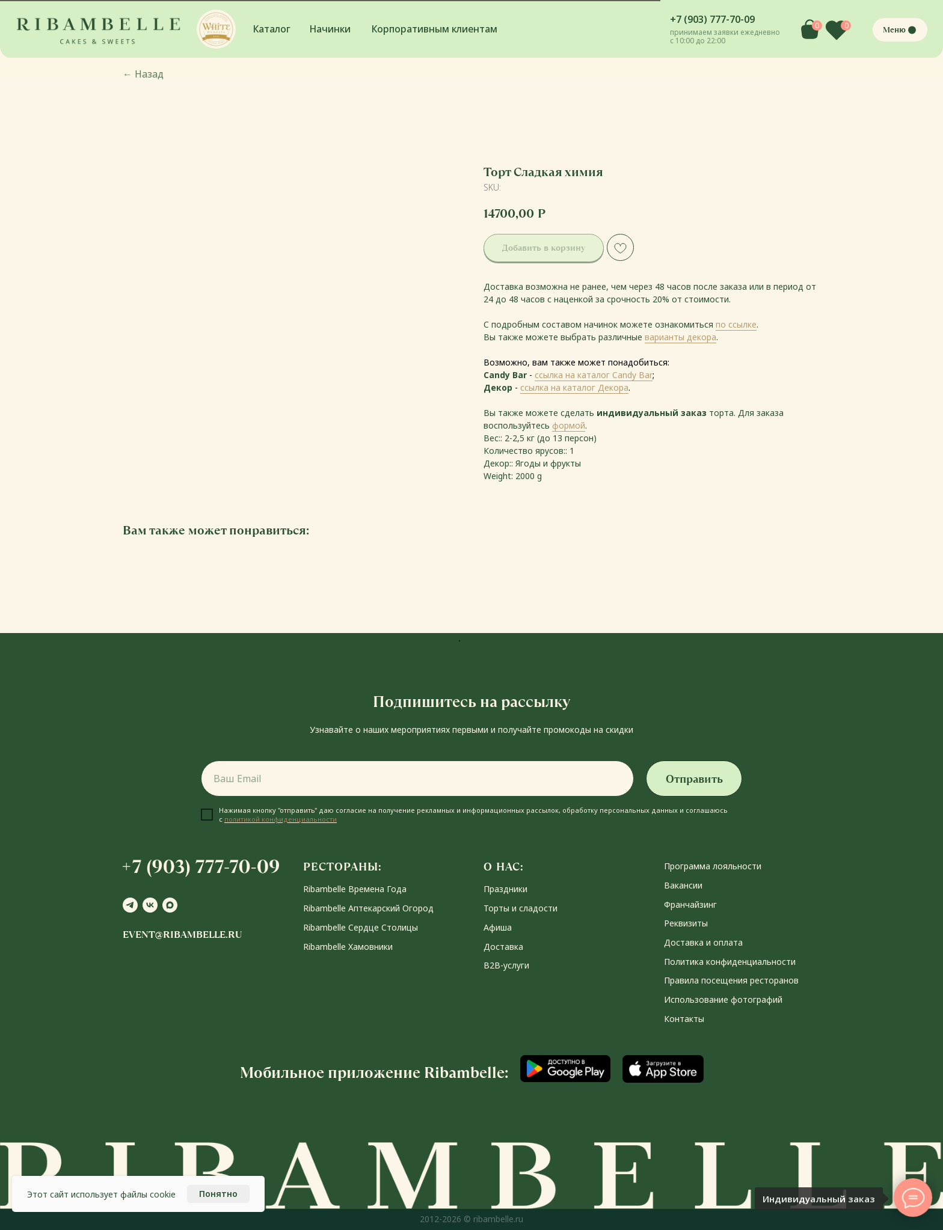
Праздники (505, 889)
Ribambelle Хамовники (348, 946)
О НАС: (504, 866)
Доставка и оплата (703, 942)
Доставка (503, 946)
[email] (417, 778)
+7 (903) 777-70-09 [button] (712, 19)
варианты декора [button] (680, 337)
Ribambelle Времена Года (355, 889)
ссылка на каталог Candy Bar (594, 375)
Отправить (694, 778)
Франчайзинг (690, 904)
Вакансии (683, 885)
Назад (143, 74)
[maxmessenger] (169, 905)
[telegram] (130, 905)
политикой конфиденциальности (280, 819)
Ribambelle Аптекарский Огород (368, 908)
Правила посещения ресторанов (731, 980)
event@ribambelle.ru (182, 934)
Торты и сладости (521, 908)
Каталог (271, 28)
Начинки (330, 28)
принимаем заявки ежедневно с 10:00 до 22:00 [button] (725, 36)
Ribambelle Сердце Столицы (360, 927)
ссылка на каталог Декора (574, 387)
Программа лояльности (712, 866)
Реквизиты (686, 923)
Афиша (498, 927)
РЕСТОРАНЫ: (342, 866)
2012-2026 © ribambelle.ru (471, 1219)
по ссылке (736, 324)
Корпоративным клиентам (434, 28)
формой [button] (568, 425)
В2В (492, 965)
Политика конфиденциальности (730, 961)
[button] (216, 29)
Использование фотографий (723, 999)
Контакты (684, 1018)
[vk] (150, 905)
